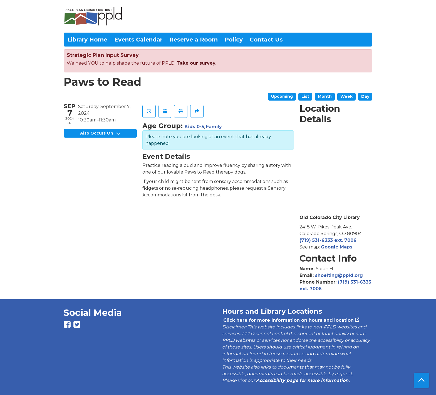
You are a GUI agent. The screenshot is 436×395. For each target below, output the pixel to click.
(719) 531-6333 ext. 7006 (327, 240)
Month (325, 96)
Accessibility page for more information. (303, 380)
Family (214, 126)
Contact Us (266, 39)
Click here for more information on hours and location (288, 320)
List (305, 96)
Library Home (87, 39)
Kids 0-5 (194, 126)
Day (365, 96)
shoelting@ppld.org (339, 275)
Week (346, 96)
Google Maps (336, 247)
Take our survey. (196, 63)
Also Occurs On (100, 133)
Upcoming (282, 96)
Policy (234, 39)
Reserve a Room (193, 39)
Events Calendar (138, 39)
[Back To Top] (421, 380)
